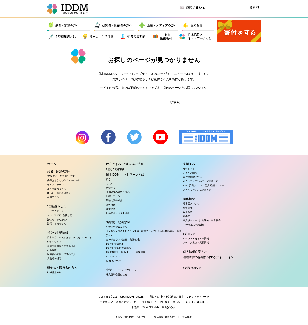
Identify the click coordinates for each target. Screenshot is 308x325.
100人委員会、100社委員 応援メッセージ (205, 185)
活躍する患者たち (56, 223)
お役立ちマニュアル (116, 226)
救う (108, 179)
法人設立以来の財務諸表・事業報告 (202, 220)
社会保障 (52, 250)
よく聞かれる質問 (56, 188)
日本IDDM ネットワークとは (196, 37)
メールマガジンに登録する (197, 189)
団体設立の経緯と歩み (118, 192)
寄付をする (239, 31)
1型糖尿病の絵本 (115, 244)
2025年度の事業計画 (194, 224)
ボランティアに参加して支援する (200, 181)
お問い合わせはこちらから (131, 316)
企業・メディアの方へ (158, 25)
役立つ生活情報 (99, 37)
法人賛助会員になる (116, 274)
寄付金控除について (193, 177)
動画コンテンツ (114, 260)
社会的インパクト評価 (118, 213)
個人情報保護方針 (195, 251)
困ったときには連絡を (59, 193)
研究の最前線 (133, 37)
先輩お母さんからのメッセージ (63, 180)
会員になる (53, 197)
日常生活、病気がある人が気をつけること (69, 237)
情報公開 (187, 208)
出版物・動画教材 (163, 37)
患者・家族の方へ (68, 25)
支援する (189, 164)
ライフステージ (55, 184)
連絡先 (186, 216)
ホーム (51, 164)
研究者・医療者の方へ (114, 25)
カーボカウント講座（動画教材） (123, 239)
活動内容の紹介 (114, 200)
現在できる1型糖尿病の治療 (125, 164)
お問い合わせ (192, 268)
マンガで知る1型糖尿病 (59, 215)
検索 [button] (254, 7)
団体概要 (110, 204)
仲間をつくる (54, 241)
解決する (110, 187)
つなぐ (109, 183)
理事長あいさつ (191, 203)
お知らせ (198, 25)
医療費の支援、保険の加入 (61, 254)
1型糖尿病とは (62, 37)
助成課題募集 (54, 272)
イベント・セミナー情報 (196, 238)
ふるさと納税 (190, 173)
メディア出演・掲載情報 (196, 242)
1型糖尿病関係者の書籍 (118, 248)
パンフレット (113, 256)
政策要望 (110, 209)
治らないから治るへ (57, 219)
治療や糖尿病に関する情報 (61, 246)
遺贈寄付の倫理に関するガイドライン (208, 257)
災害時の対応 (54, 258)
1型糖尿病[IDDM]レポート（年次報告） (126, 252)
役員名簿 (187, 212)
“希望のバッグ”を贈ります (61, 176)
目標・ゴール (113, 196)
